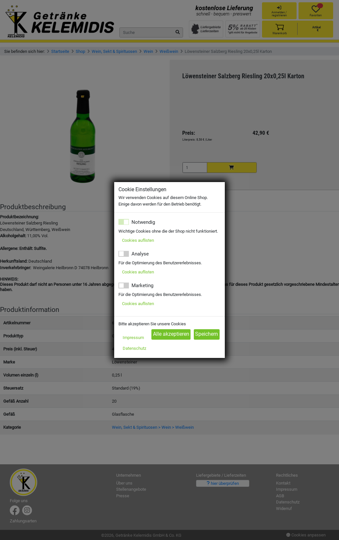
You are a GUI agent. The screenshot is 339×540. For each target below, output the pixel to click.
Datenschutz (134, 348)
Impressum (133, 337)
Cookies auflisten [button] (138, 240)
